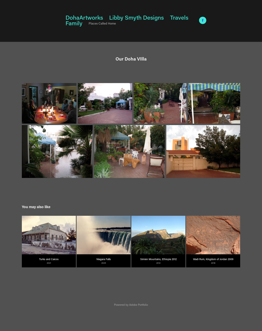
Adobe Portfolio (138, 304)
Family (74, 23)
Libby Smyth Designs (136, 17)
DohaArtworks (84, 17)
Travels (179, 17)
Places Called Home (102, 23)
